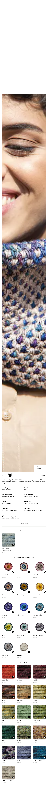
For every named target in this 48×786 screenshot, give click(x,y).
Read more (5, 484)
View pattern (39, 467)
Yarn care (43, 475)
